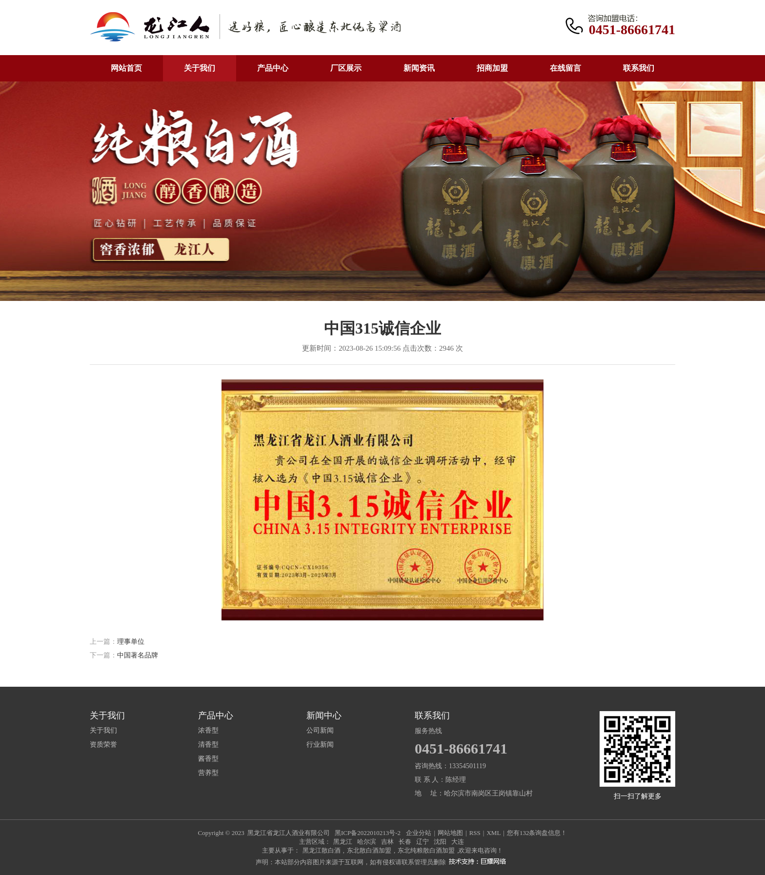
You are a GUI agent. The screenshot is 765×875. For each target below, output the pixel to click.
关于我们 (199, 68)
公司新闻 (320, 730)
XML (493, 833)
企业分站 (418, 833)
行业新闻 (320, 744)
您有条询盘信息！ (537, 833)
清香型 (208, 744)
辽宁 (422, 841)
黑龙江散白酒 (321, 850)
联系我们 (638, 68)
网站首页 (126, 68)
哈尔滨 (366, 841)
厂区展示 (346, 68)
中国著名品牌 (137, 655)
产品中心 (272, 68)
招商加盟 (492, 68)
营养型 (208, 773)
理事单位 (130, 641)
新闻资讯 (419, 68)
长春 (405, 841)
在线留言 (565, 68)
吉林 (387, 841)
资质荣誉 (103, 744)
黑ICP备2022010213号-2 (368, 832)
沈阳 (440, 841)
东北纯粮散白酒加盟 (426, 850)
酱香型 (208, 759)
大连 (457, 841)
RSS (475, 833)
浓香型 (208, 730)
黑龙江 (342, 841)
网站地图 (450, 833)
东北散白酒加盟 (369, 850)
